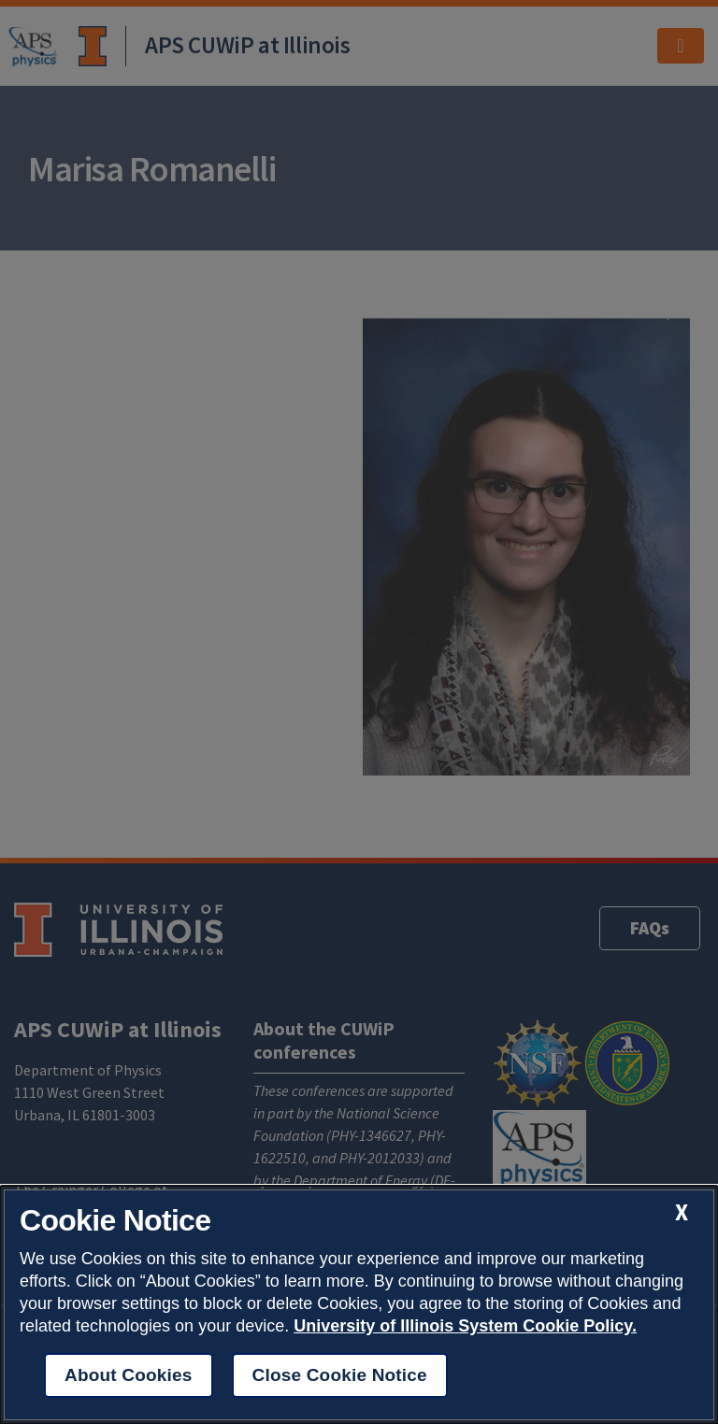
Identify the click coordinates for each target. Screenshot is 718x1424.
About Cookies (129, 1375)
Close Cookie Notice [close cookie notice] (339, 1375)
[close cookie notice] (681, 1212)
